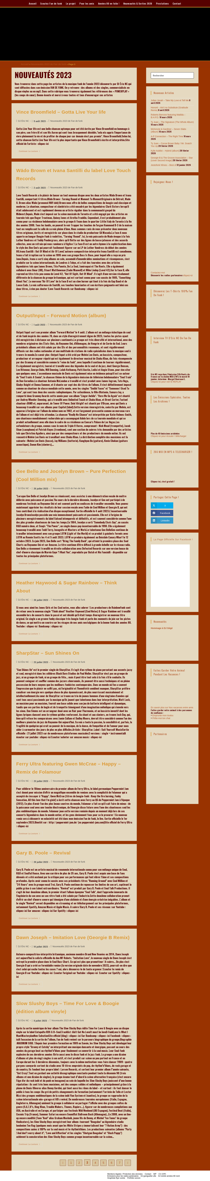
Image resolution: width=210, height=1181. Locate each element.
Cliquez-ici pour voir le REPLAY (165, 378)
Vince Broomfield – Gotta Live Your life (61, 111)
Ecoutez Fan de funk (51, 3)
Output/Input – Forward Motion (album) (61, 315)
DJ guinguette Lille (148, 1175)
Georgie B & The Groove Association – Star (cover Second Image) (170, 155)
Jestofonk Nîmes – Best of (162, 161)
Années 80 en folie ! (108, 3)
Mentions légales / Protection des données (125, 1173)
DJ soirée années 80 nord (169, 1175)
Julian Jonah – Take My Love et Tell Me (168, 100)
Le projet (71, 3)
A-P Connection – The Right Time (166, 135)
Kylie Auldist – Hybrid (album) (164, 149)
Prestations (162, 3)
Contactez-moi (172, 256)
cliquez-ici (188, 271)
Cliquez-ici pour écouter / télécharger (167, 432)
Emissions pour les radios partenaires (122, 1175)
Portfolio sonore (133, 1177)
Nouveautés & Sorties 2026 (137, 3)
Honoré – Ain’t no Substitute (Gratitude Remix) (171, 107)
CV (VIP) (162, 1173)
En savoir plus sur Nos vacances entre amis (172, 708)
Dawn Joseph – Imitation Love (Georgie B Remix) (73, 937)
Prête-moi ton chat (161, 718)
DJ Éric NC (23, 120)
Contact (177, 3)
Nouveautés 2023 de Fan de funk (45, 64)
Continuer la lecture (31, 150)
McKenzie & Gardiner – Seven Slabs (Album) (171, 128)
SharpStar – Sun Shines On (47, 652)
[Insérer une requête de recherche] (172, 75)
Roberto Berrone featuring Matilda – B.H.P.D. (171, 114)
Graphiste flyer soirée (116, 1177)
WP (154, 1173)
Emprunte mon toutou (162, 716)
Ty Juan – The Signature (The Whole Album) (171, 121)
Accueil (32, 3)
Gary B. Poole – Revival (43, 852)
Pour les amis (86, 3)
